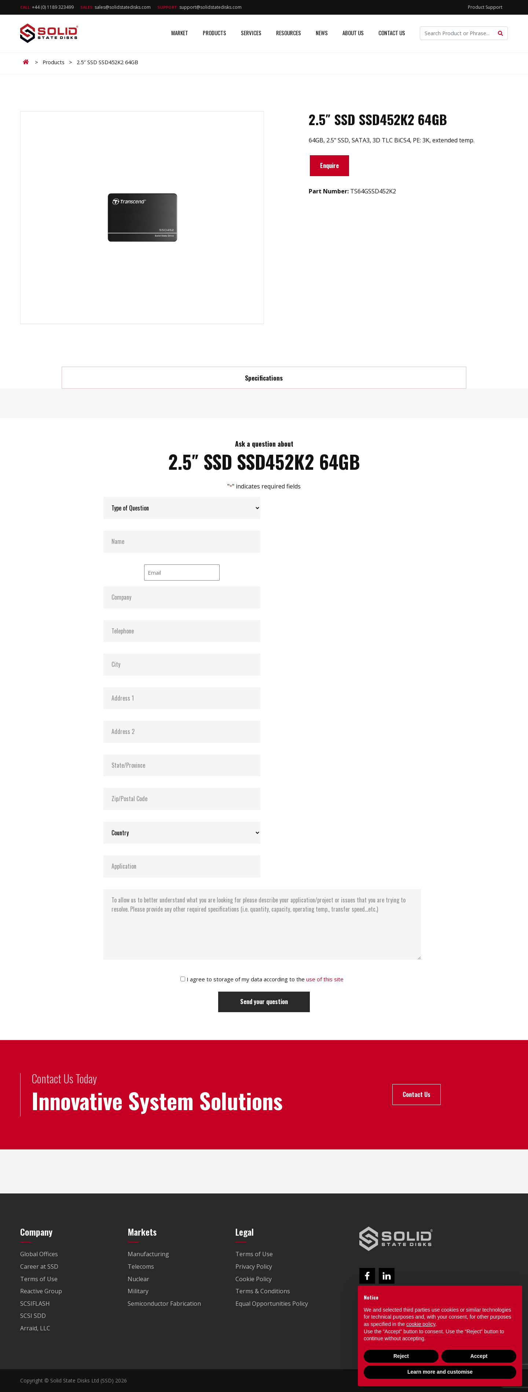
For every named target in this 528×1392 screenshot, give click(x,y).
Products (214, 33)
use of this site (325, 979)
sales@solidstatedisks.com (115, 7)
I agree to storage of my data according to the (265, 979)
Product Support (485, 7)
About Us (353, 33)
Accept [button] (479, 1356)
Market (179, 33)
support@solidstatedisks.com (199, 7)
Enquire (329, 165)
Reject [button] (401, 1356)
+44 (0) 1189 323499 (47, 7)
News (322, 33)
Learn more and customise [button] (440, 1372)
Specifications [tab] (264, 377)
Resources (288, 33)
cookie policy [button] (420, 1324)
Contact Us (391, 33)
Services (251, 33)
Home (27, 62)
